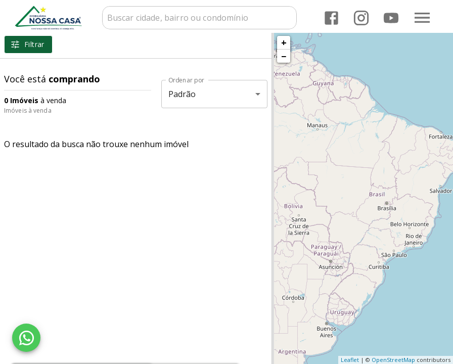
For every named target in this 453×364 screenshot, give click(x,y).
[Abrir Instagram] (361, 18)
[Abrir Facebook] (331, 18)
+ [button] (284, 42)
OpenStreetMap (393, 359)
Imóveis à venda (28, 110)
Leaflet (350, 359)
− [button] (283, 56)
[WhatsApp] (26, 338)
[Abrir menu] (422, 18)
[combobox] (199, 17)
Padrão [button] (182, 94)
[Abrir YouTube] (391, 18)
